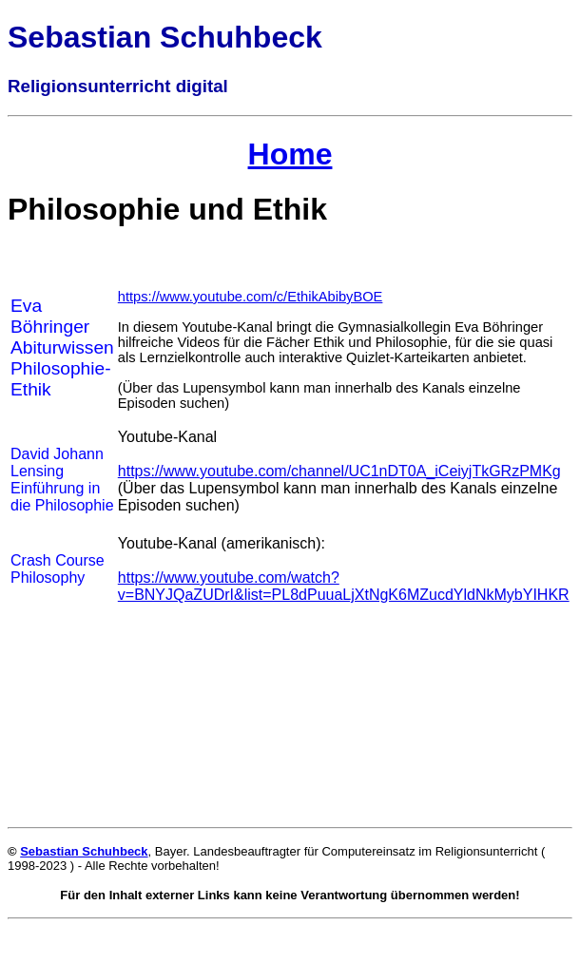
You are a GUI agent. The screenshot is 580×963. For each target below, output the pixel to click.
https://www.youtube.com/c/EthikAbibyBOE (250, 296)
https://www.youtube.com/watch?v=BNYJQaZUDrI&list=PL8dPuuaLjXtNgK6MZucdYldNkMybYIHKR (344, 586)
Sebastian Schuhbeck (83, 851)
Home (290, 154)
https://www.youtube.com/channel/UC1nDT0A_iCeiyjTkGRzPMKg (339, 471)
